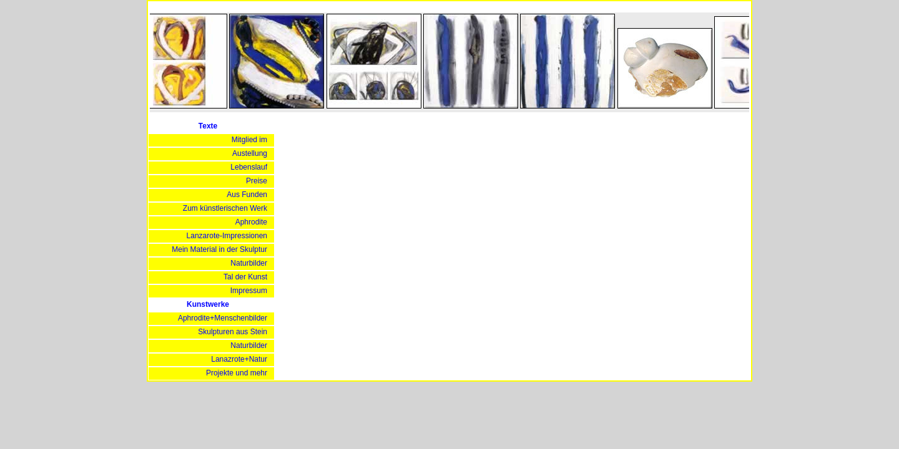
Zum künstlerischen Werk (225, 208)
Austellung (249, 153)
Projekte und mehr (236, 373)
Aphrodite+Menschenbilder (222, 318)
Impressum (248, 290)
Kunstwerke (208, 304)
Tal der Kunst (245, 277)
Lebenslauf (248, 167)
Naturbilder (248, 263)
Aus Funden (247, 194)
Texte (208, 126)
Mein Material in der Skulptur (219, 249)
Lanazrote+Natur (239, 359)
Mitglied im (249, 139)
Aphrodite (251, 222)
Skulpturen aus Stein (232, 331)
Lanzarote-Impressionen (227, 235)
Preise (256, 180)
